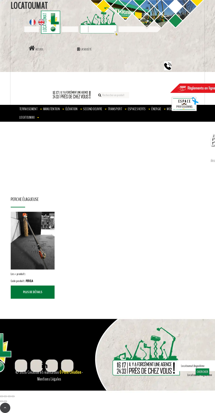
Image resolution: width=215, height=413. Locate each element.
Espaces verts (137, 108)
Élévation (71, 108)
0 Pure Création (70, 372)
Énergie (156, 108)
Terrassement (28, 108)
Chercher (202, 372)
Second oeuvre (92, 108)
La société (84, 49)
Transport (115, 108)
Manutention (51, 108)
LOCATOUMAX (27, 117)
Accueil (36, 49)
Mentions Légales (49, 379)
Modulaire (173, 108)
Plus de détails (32, 292)
